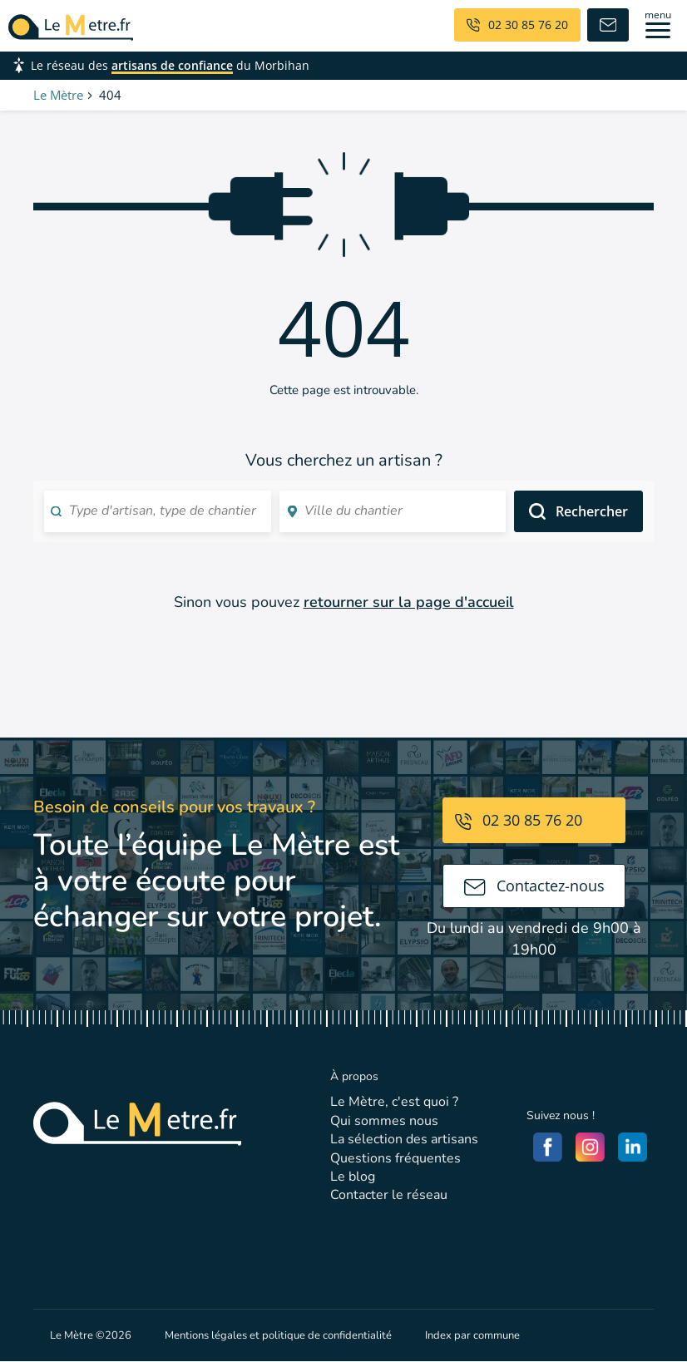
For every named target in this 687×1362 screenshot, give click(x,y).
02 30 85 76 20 (518, 820)
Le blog (352, 1176)
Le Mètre (58, 94)
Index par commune (472, 1335)
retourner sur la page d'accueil (409, 602)
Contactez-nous (534, 886)
